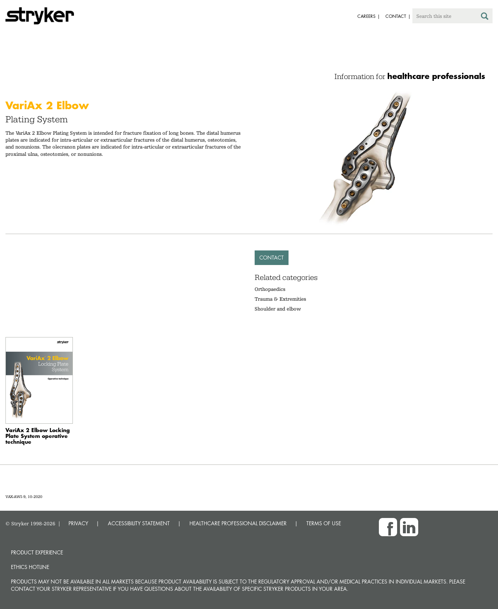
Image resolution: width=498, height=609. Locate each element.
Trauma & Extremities (280, 299)
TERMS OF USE (323, 523)
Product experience (37, 552)
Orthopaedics (270, 289)
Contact (271, 257)
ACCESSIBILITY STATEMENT (139, 523)
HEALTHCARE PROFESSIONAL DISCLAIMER (238, 523)
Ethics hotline (30, 566)
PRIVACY (78, 523)
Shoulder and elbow (278, 309)
